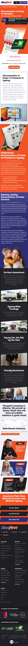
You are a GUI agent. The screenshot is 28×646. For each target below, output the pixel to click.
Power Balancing (19, 579)
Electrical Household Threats (20, 544)
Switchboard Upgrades (21, 570)
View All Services (14, 57)
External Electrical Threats (19, 552)
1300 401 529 (9, 243)
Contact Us (4, 558)
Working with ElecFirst (7, 555)
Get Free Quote (14, 508)
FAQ (2, 597)
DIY (2, 600)
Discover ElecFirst (5, 546)
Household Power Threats (19, 557)
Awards (3, 553)
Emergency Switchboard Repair (20, 548)
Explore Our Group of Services (9, 6)
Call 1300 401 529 (14, 514)
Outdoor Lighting (5, 575)
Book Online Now (14, 519)
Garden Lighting (5, 580)
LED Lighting (4, 570)
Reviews (3, 595)
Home (2, 543)
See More (17, 564)
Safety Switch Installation (18, 576)
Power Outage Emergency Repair (20, 561)
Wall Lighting (4, 577)
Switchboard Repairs (20, 573)
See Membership (14, 67)
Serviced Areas (5, 550)
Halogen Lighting (5, 573)
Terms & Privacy (5, 602)
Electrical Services (6, 548)
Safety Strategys (19, 582)
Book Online (24, 2)
